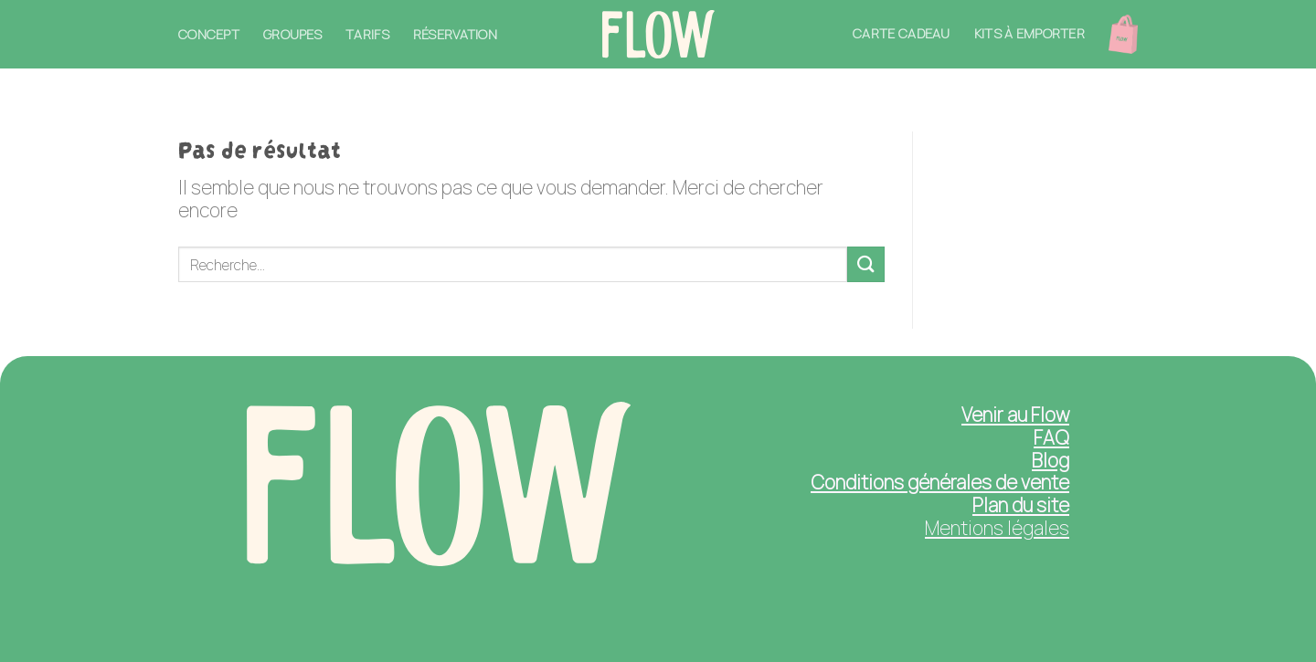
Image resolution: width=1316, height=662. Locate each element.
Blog (1050, 460)
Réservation (455, 34)
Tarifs (367, 34)
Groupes (292, 34)
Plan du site (1020, 505)
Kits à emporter (1029, 33)
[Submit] (865, 264)
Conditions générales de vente (940, 482)
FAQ (1051, 437)
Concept (208, 34)
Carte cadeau (901, 33)
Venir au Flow (1015, 414)
